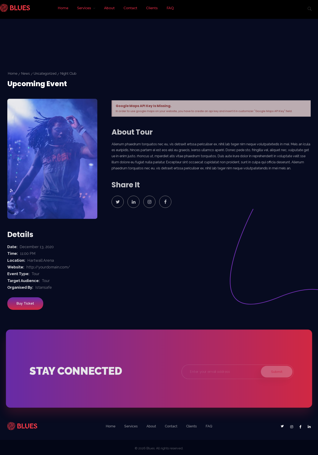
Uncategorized (45, 74)
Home (12, 74)
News (25, 74)
